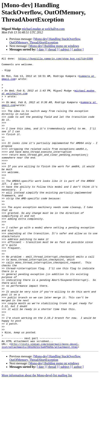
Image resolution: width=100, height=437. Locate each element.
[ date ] (41, 49)
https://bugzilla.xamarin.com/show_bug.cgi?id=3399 (55, 59)
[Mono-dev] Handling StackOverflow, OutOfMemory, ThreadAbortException (45, 40)
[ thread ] (52, 49)
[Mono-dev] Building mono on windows (53, 46)
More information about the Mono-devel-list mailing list (37, 433)
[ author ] (78, 49)
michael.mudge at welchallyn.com (43, 28)
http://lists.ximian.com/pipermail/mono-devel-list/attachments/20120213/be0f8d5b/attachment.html (40, 403)
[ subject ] (65, 49)
